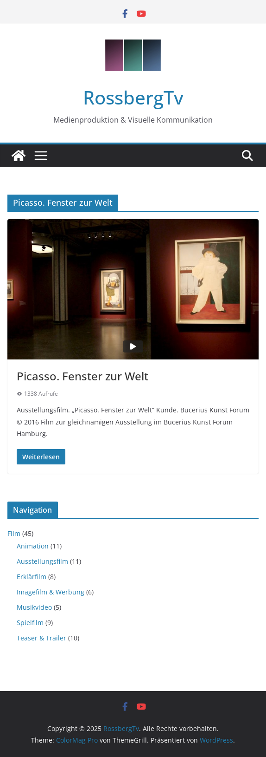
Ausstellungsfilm (42, 561)
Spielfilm (30, 622)
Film (13, 533)
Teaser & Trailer (41, 637)
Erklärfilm (31, 576)
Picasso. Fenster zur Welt (82, 376)
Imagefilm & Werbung (50, 591)
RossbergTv (133, 97)
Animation (33, 546)
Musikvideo (34, 607)
